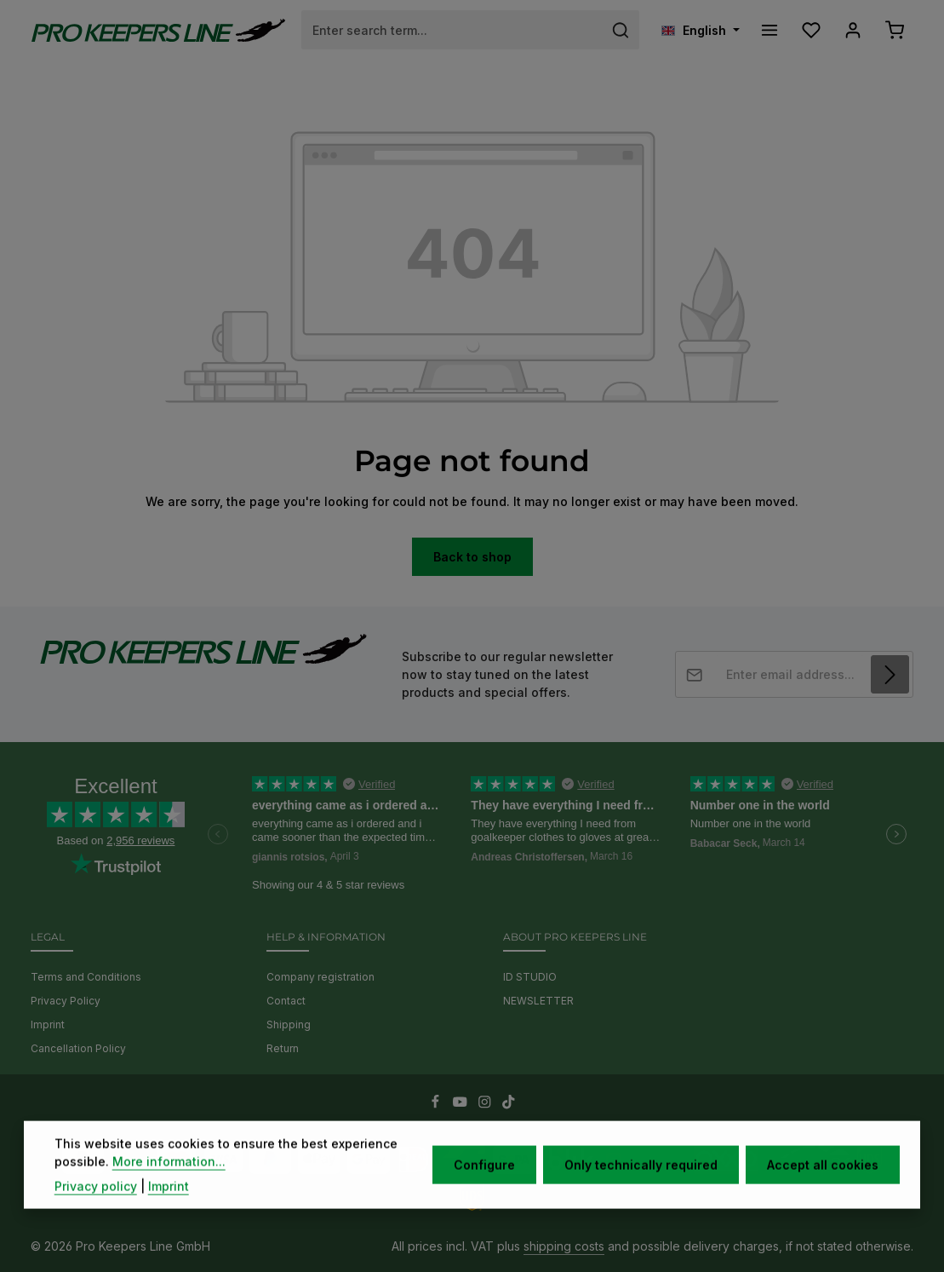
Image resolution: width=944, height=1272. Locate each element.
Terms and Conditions (86, 976)
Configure (484, 1186)
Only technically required (641, 1186)
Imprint (48, 1024)
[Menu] (769, 30)
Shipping (288, 1024)
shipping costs (563, 1246)
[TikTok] (508, 1104)
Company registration (320, 976)
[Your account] (852, 30)
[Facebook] (437, 1104)
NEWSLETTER (538, 1000)
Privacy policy (95, 1207)
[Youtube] (462, 1104)
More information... (169, 1183)
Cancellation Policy (78, 1048)
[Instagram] (486, 1104)
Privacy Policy (65, 1000)
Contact (286, 1000)
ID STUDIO (530, 976)
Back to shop (472, 557)
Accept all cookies (822, 1186)
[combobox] (452, 29)
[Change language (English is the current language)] (701, 30)
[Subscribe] (890, 674)
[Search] (621, 29)
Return (282, 1048)
